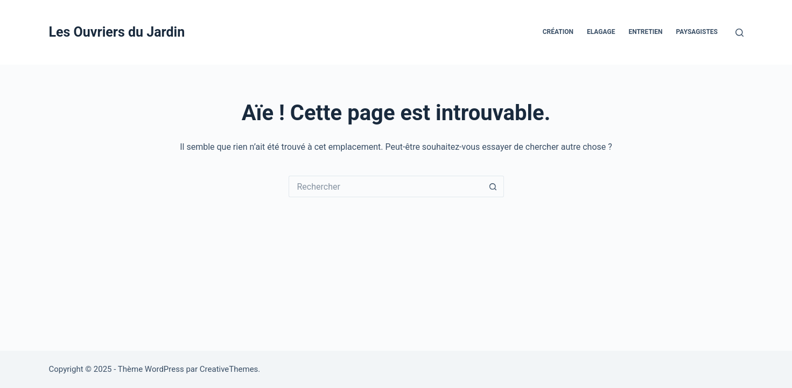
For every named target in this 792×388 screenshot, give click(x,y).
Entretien (645, 32)
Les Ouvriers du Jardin (117, 32)
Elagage (601, 32)
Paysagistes (697, 32)
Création (558, 32)
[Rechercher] (739, 33)
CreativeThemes (229, 369)
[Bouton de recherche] (493, 186)
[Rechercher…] (385, 186)
